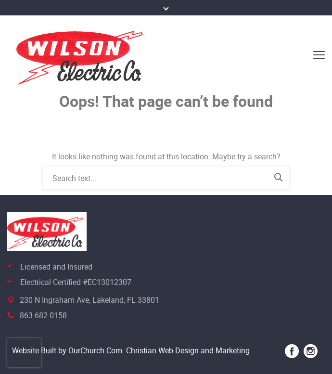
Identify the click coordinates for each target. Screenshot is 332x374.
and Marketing (224, 350)
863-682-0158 (43, 315)
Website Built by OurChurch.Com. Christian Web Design (105, 350)
